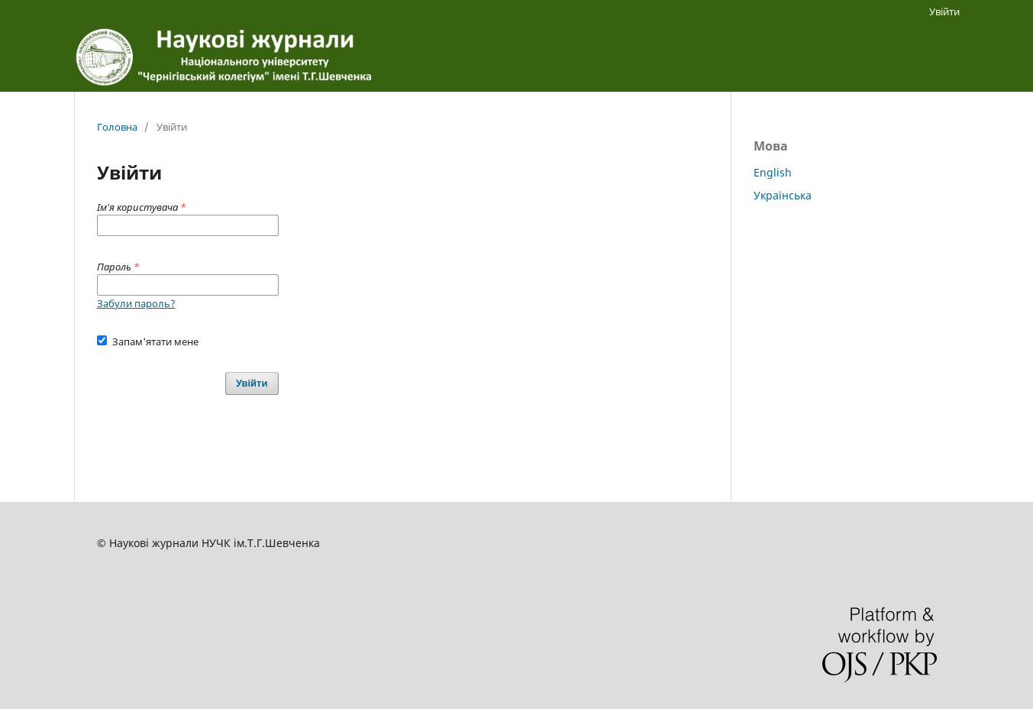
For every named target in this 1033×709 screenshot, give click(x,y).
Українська (783, 195)
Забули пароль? (136, 303)
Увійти (944, 11)
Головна (117, 127)
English (773, 172)
